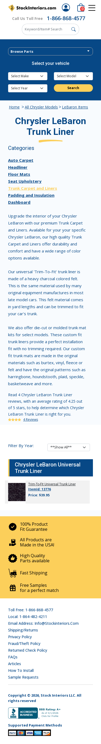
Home (14, 107)
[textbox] (50, 51)
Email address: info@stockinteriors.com (43, 623)
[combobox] (50, 51)
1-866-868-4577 (66, 18)
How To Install (21, 670)
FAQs (13, 656)
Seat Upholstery (24, 181)
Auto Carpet (20, 160)
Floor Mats (19, 174)
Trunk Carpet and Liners (32, 188)
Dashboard (19, 202)
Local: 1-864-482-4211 (27, 616)
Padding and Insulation (31, 195)
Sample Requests (23, 677)
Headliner (17, 167)
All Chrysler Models (41, 107)
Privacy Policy (20, 636)
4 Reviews (30, 419)
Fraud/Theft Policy (24, 643)
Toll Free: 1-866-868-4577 (30, 609)
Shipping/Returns (23, 630)
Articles (14, 663)
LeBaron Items (75, 107)
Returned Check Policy (27, 650)
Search (73, 88)
